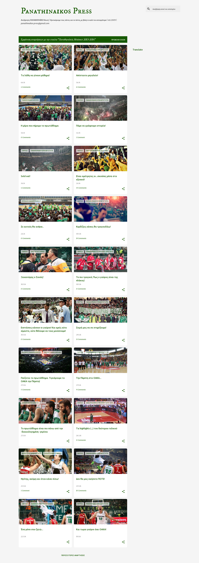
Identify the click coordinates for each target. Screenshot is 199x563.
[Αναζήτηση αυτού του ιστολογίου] (165, 9)
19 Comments (81, 238)
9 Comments (81, 390)
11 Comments (81, 339)
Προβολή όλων (118, 40)
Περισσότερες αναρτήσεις (73, 555)
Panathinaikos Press (56, 11)
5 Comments (25, 390)
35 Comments (81, 188)
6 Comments (81, 87)
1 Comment (80, 137)
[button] (68, 88)
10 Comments (81, 491)
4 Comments (25, 87)
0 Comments (26, 137)
